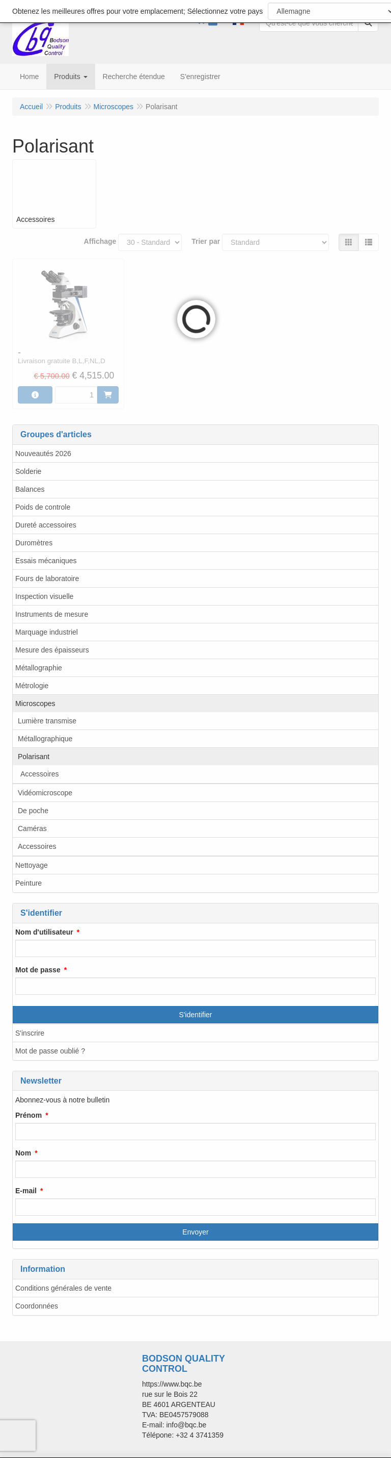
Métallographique (45, 739)
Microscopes (35, 703)
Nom (23, 1153)
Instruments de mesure (51, 614)
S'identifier (195, 1015)
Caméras (32, 828)
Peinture (28, 883)
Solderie (28, 471)
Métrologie (31, 686)
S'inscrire (29, 1033)
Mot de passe (38, 970)
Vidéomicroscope (45, 793)
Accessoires (39, 774)
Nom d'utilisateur (44, 932)
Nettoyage (31, 865)
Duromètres (33, 543)
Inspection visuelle (44, 596)
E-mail (26, 1191)
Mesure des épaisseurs (52, 650)
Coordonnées (36, 1306)
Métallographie (38, 668)
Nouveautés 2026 (43, 453)
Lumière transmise (47, 721)
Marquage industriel (46, 632)
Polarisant (33, 756)
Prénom (28, 1115)
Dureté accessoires (45, 525)
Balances (30, 489)
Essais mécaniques (46, 561)
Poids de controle (42, 507)
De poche (33, 811)
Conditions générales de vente (63, 1288)
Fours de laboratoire (47, 578)
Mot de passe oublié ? (50, 1051)
